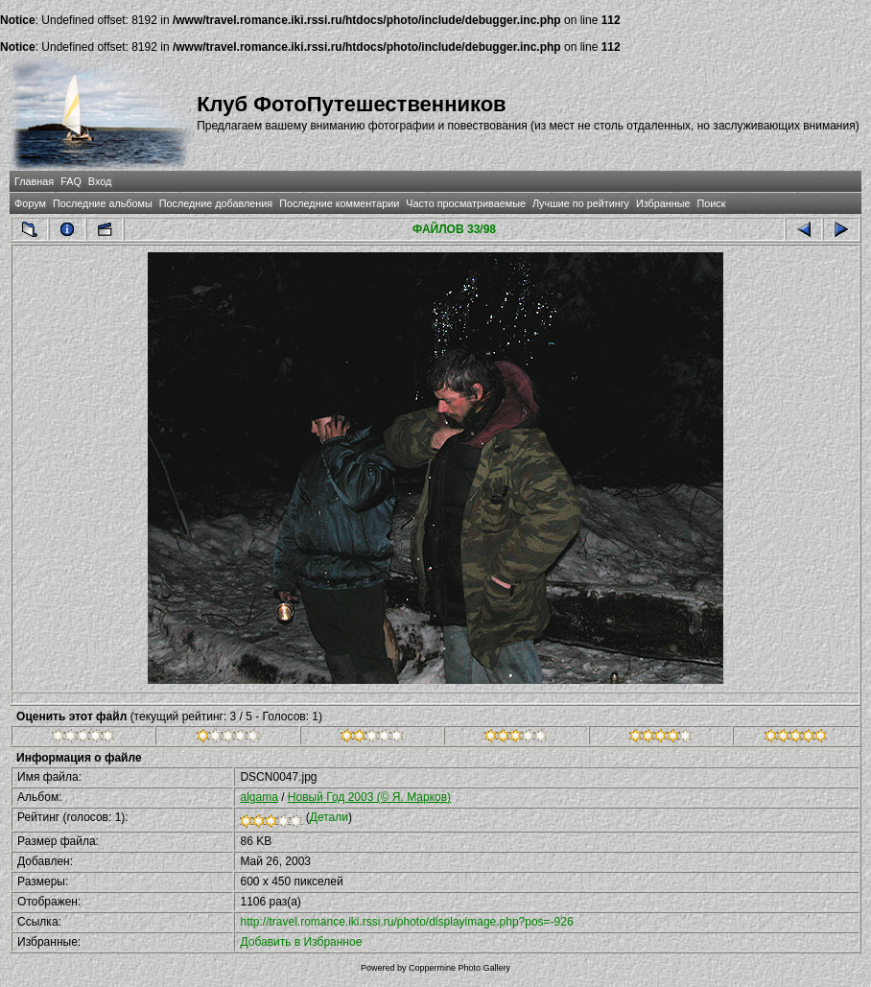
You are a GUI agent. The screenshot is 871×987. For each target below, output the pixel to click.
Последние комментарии (339, 203)
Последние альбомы (103, 203)
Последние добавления (215, 203)
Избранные (663, 203)
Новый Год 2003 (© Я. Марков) (369, 797)
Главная (34, 181)
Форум (30, 203)
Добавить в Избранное (301, 942)
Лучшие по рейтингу (580, 203)
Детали (329, 817)
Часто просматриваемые (466, 203)
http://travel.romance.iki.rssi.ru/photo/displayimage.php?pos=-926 (406, 921)
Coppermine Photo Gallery (459, 968)
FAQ (71, 181)
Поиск (711, 203)
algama (258, 797)
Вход (99, 181)
